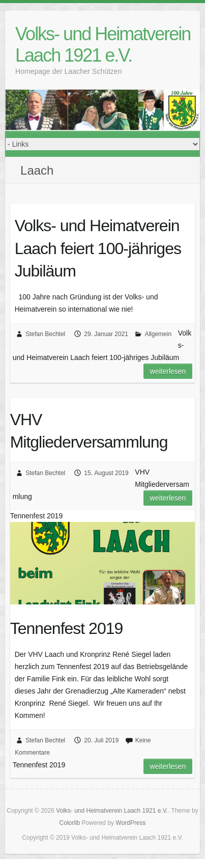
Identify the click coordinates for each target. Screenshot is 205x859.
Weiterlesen (168, 371)
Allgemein (157, 334)
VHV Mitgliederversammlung (89, 431)
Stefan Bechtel (45, 334)
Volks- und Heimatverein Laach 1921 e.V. (102, 44)
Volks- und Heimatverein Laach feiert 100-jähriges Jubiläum (98, 248)
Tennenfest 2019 (66, 628)
